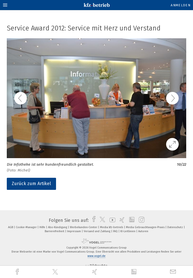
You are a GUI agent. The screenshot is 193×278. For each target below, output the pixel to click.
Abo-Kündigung (58, 227)
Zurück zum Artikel (31, 183)
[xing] (95, 272)
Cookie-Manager (26, 227)
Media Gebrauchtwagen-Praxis (145, 227)
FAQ (115, 231)
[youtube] (111, 220)
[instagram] (140, 220)
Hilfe (42, 227)
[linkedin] (134, 272)
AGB (11, 227)
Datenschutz (175, 227)
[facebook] (18, 272)
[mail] (173, 272)
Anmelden (180, 5)
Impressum (74, 231)
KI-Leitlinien (128, 231)
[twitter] (56, 271)
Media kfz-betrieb (112, 227)
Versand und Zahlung (97, 231)
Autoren (143, 231)
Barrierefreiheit (55, 231)
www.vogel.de (96, 256)
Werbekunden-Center (84, 227)
